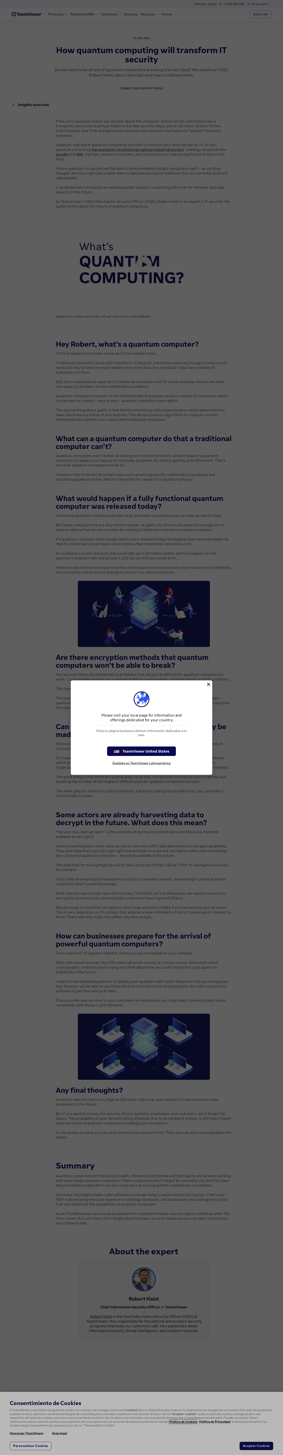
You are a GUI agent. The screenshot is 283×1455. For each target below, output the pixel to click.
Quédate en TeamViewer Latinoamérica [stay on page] (141, 763)
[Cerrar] (208, 684)
